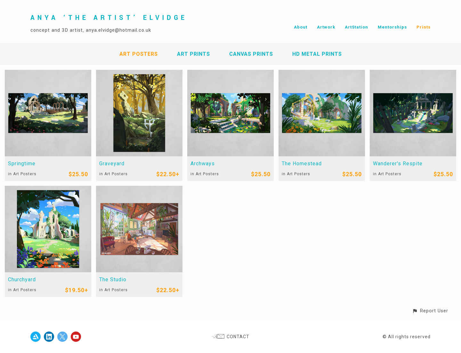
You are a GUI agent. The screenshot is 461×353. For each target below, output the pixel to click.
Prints (424, 27)
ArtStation (356, 27)
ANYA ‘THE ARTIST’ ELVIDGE (108, 17)
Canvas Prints (251, 54)
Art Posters (138, 54)
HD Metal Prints (317, 54)
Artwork (326, 27)
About (300, 27)
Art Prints (193, 54)
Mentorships (392, 27)
